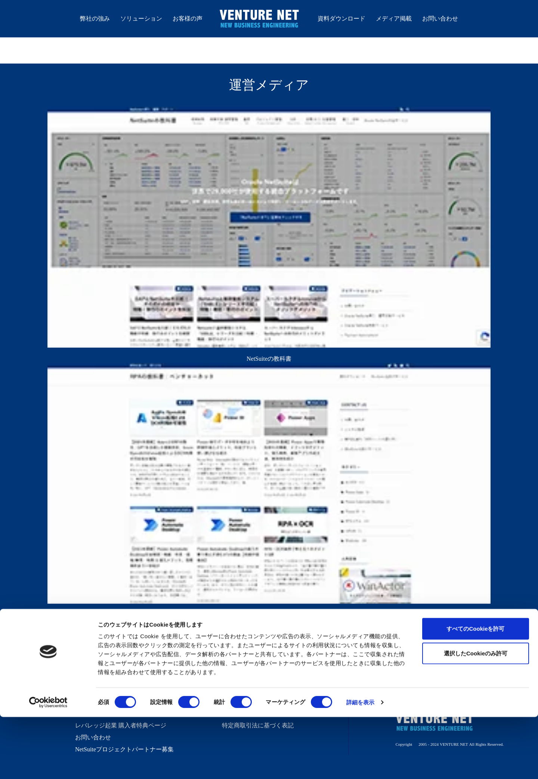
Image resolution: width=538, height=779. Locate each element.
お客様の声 (187, 18)
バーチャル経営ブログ (252, 653)
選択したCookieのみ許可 (475, 715)
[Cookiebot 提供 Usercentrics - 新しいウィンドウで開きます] (48, 764)
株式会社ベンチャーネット (260, 19)
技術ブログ (237, 665)
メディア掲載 (394, 18)
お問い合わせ (440, 18)
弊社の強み (95, 18)
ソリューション (141, 18)
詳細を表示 (360, 764)
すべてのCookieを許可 (475, 690)
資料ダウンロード (341, 18)
